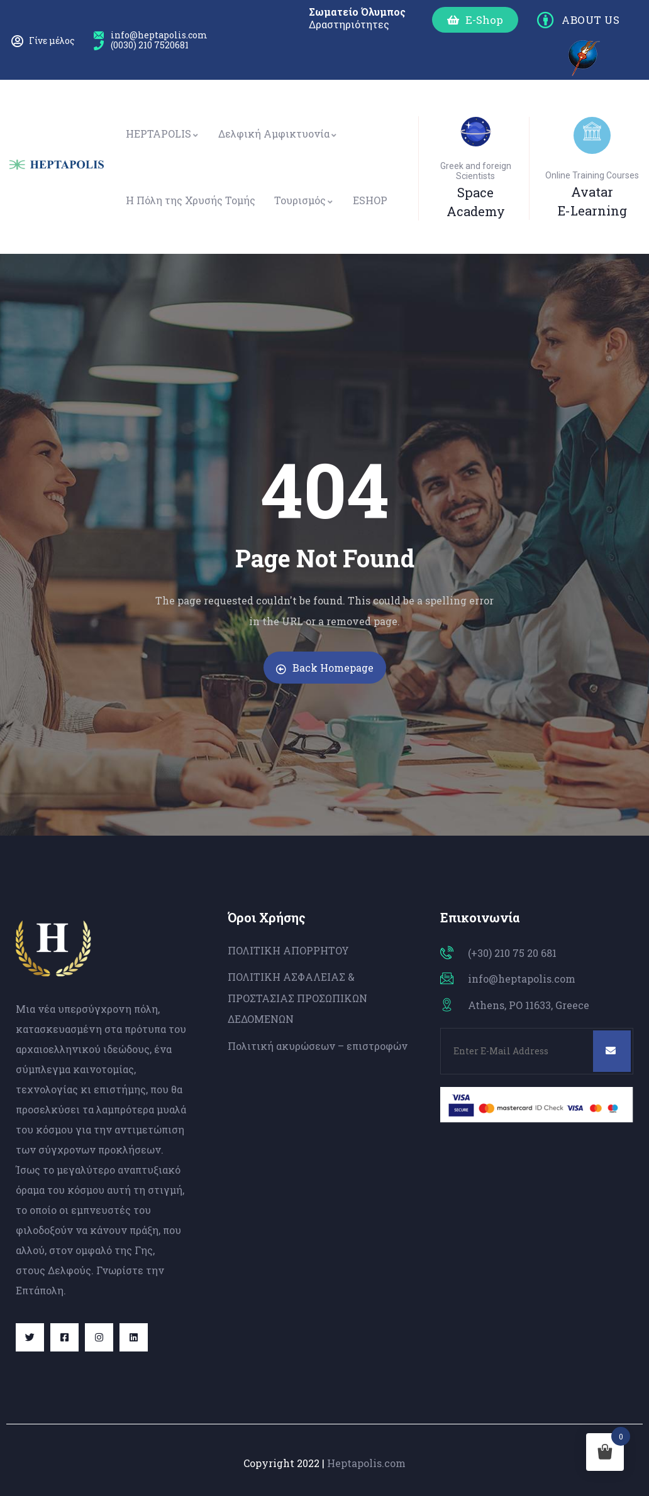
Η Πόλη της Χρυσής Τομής (190, 200)
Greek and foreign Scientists (475, 171)
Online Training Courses (592, 175)
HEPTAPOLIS (162, 133)
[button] (475, 20)
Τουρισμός (304, 200)
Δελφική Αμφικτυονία (278, 133)
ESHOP (370, 200)
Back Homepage (325, 667)
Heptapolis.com (366, 1463)
